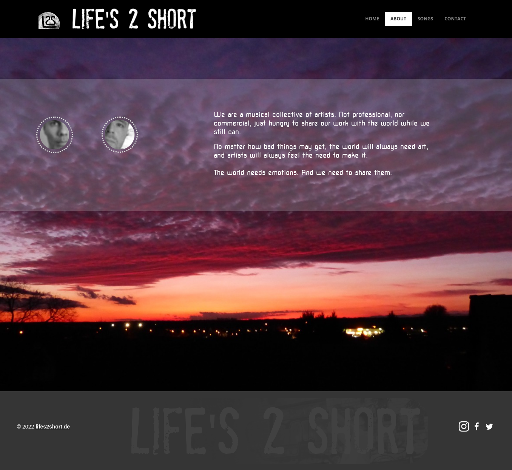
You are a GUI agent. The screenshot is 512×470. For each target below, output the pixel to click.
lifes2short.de (52, 427)
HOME (372, 18)
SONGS (425, 18)
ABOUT (398, 18)
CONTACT (455, 18)
